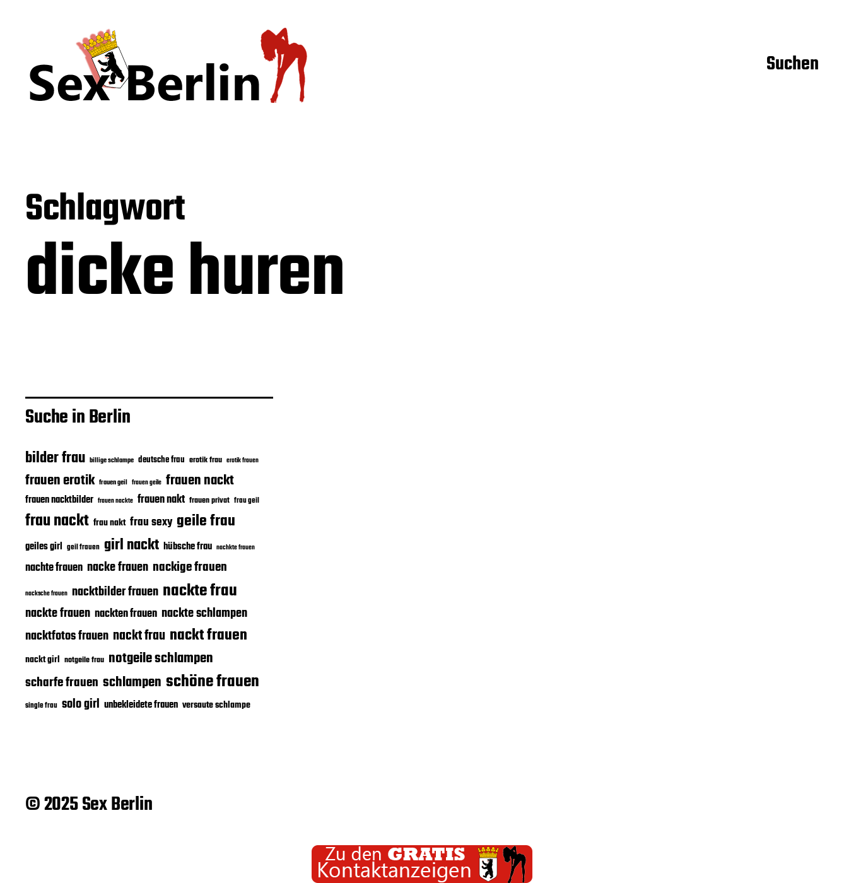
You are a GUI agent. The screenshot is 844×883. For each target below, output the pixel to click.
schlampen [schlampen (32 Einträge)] (132, 682)
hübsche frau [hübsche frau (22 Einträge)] (187, 546)
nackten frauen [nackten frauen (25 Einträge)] (126, 614)
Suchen (792, 65)
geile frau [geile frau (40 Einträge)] (206, 521)
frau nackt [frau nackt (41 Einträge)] (57, 521)
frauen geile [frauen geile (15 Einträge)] (146, 483)
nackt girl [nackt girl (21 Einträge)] (42, 659)
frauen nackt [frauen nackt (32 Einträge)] (200, 480)
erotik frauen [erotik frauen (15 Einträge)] (242, 460)
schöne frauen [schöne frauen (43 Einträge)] (212, 682)
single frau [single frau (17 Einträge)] (41, 705)
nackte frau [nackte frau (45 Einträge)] (200, 591)
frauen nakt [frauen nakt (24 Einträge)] (161, 499)
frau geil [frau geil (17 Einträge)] (246, 500)
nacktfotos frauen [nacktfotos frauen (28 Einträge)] (66, 636)
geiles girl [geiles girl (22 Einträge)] (43, 546)
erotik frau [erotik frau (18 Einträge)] (205, 460)
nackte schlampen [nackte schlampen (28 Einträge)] (204, 613)
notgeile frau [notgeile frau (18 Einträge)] (84, 660)
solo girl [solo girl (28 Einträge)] (81, 704)
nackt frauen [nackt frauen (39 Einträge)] (208, 635)
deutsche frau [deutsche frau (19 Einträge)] (161, 460)
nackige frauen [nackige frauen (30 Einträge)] (190, 568)
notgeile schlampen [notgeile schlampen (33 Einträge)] (160, 658)
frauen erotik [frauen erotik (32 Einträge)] (60, 480)
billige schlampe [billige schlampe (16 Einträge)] (112, 460)
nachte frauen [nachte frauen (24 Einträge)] (54, 567)
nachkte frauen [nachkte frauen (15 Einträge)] (235, 548)
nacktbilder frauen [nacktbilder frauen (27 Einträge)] (115, 592)
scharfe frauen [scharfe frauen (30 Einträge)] (61, 683)
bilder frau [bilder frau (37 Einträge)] (55, 458)
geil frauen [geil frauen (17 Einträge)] (83, 547)
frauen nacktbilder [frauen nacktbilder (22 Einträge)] (59, 500)
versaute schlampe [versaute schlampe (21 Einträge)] (216, 705)
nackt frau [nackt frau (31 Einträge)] (139, 636)
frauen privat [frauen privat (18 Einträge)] (209, 500)
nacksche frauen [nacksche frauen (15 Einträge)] (46, 594)
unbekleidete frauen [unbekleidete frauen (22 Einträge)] (141, 705)
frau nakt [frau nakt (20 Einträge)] (109, 523)
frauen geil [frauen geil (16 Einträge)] (113, 482)
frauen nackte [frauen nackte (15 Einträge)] (115, 501)
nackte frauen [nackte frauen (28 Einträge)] (57, 613)
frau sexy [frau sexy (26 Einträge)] (151, 522)
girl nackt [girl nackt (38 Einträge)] (131, 546)
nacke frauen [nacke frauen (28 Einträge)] (117, 567)
